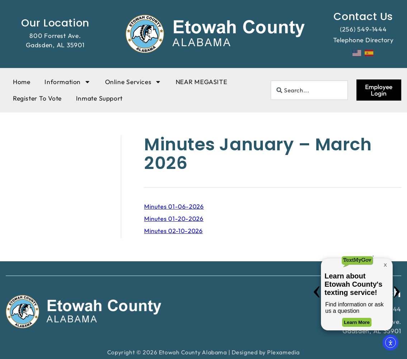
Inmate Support (99, 98)
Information (67, 82)
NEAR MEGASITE (201, 82)
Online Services (133, 82)
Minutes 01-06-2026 (174, 206)
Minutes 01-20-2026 (173, 218)
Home (21, 82)
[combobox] (309, 90)
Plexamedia (283, 352)
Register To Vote (37, 98)
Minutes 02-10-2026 (173, 230)
